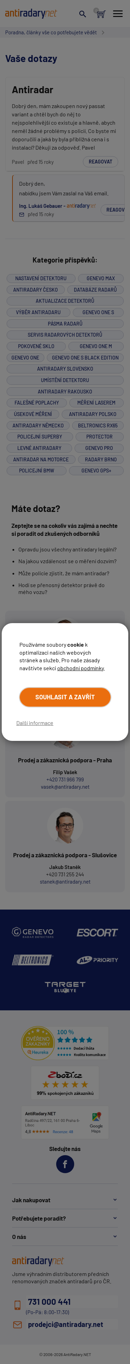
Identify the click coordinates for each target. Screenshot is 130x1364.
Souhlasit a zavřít (65, 697)
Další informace (34, 722)
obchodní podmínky (80, 668)
